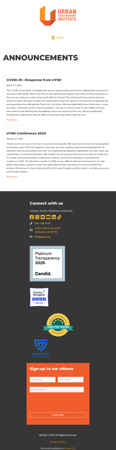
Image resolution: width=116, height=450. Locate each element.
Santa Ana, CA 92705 (46, 231)
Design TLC (69, 448)
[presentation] (53, 401)
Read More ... (12, 119)
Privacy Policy (58, 441)
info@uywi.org (42, 236)
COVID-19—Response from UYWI (33, 80)
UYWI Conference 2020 (26, 133)
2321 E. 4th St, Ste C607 (48, 228)
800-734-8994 (43, 223)
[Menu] (58, 37)
